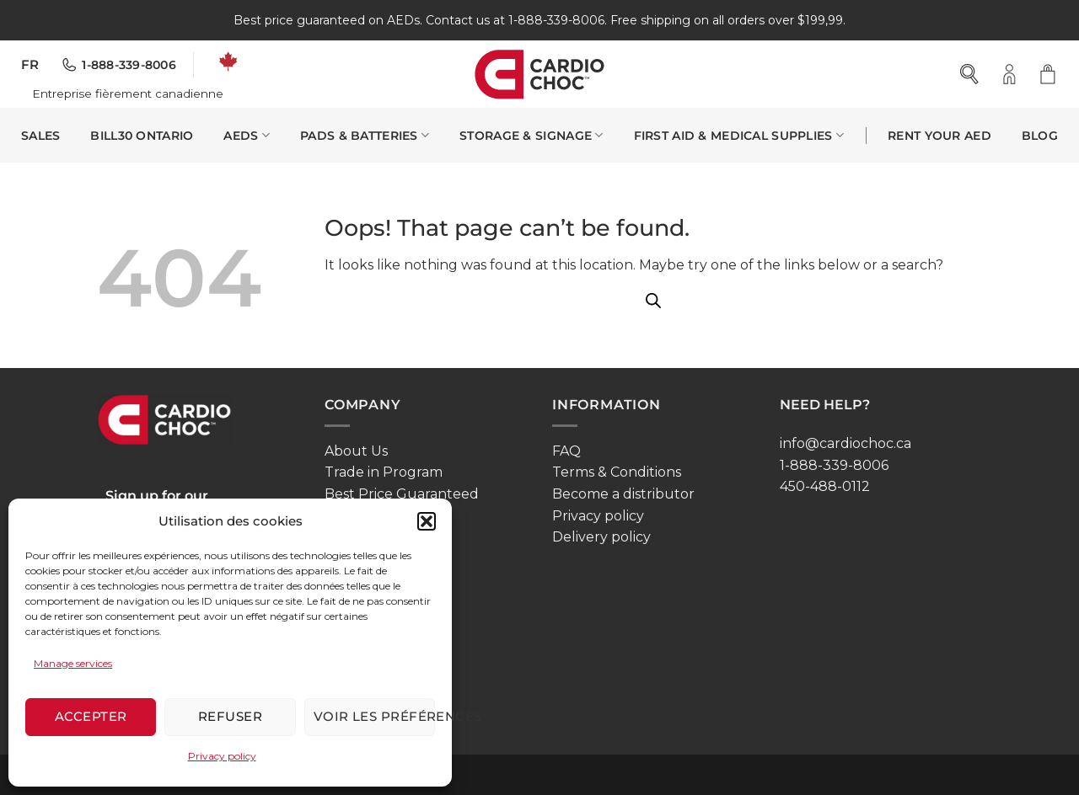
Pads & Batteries (364, 135)
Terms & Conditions (616, 472)
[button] (426, 521)
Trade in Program (384, 472)
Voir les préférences (374, 716)
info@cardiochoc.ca (845, 443)
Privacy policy (222, 756)
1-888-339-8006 (834, 465)
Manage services (73, 663)
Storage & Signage (531, 135)
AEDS (246, 135)
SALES (40, 135)
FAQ (566, 451)
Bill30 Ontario (141, 135)
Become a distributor (623, 494)
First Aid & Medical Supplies (739, 135)
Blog (1040, 135)
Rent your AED (939, 135)
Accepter (91, 716)
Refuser (230, 716)
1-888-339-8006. (557, 20)
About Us (356, 451)
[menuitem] (30, 65)
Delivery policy (601, 537)
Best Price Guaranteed (402, 494)
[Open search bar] (970, 74)
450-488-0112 (825, 486)
